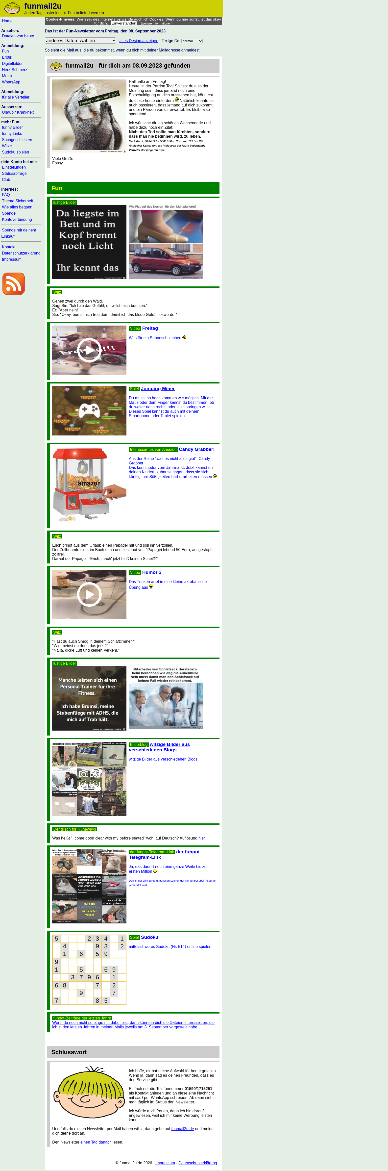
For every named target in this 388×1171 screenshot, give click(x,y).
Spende (9, 213)
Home (7, 21)
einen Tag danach (96, 1142)
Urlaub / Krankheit (18, 112)
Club (6, 180)
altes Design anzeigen (138, 41)
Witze (7, 146)
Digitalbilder (12, 63)
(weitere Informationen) (157, 23)
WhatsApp (11, 82)
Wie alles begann (17, 207)
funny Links (12, 133)
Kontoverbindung (17, 219)
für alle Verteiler (15, 97)
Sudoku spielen (15, 152)
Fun (5, 51)
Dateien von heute (18, 36)
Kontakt (8, 247)
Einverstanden (124, 23)
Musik (7, 76)
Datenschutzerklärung (21, 253)
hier (201, 838)
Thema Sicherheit (17, 201)
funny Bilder (12, 127)
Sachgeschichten (17, 140)
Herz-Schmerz (14, 70)
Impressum (12, 259)
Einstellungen (14, 167)
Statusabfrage (14, 173)
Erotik (7, 57)
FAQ (6, 195)
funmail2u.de (182, 1129)
